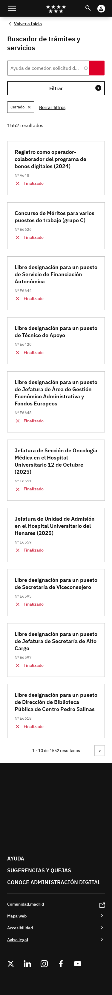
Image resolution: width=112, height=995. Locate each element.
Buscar (93, 4)
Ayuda (15, 858)
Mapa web (17, 916)
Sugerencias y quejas (39, 870)
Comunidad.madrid (25, 904)
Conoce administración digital (53, 882)
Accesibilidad (20, 928)
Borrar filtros (52, 107)
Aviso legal (17, 939)
